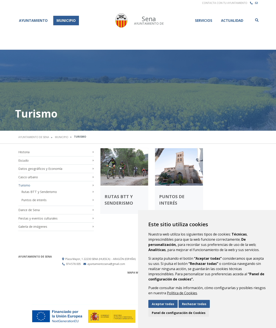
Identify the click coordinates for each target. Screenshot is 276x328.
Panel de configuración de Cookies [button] (178, 313)
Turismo (24, 185)
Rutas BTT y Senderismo (39, 192)
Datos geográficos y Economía (40, 169)
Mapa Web (134, 272)
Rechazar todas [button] (194, 304)
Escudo (23, 160)
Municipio (66, 20)
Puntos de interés (34, 200)
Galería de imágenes (32, 227)
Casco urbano (28, 177)
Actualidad (232, 20)
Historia (24, 152)
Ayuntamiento (33, 20)
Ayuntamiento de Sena (33, 137)
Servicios (203, 20)
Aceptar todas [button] (163, 304)
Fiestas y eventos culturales (38, 218)
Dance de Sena (29, 210)
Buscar (256, 20)
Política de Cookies (182, 293)
